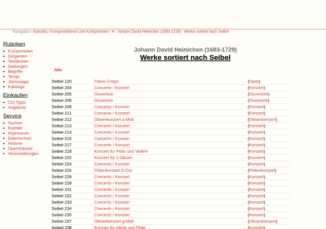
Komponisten (20, 51)
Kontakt (15, 128)
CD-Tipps (17, 102)
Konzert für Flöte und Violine (121, 151)
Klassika (40, 31)
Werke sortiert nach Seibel (206, 31)
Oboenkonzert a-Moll (114, 119)
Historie (15, 143)
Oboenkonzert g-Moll (114, 221)
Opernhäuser (20, 148)
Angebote (17, 107)
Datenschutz (20, 138)
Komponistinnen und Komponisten (79, 31)
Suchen (15, 123)
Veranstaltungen (23, 153)
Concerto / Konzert (112, 87)
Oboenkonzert (262, 119)
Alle (58, 69)
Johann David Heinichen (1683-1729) (149, 31)
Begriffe (15, 71)
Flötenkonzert (262, 170)
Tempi (13, 76)
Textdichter (18, 61)
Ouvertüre (103, 94)
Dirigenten (17, 56)
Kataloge (16, 86)
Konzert (256, 87)
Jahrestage (18, 81)
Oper (254, 81)
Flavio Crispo (106, 81)
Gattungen (18, 66)
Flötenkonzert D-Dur (113, 170)
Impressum (18, 133)
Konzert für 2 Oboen (113, 157)
